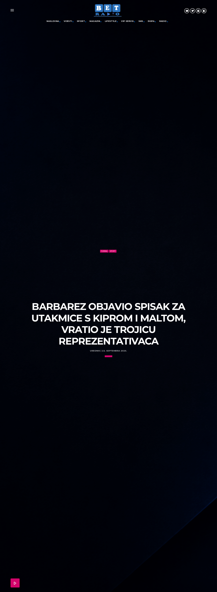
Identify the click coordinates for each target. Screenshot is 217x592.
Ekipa (151, 21)
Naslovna (53, 21)
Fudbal (104, 247)
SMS (140, 21)
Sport (81, 21)
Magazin (95, 21)
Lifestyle (111, 21)
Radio (163, 21)
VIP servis (127, 21)
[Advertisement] (108, 272)
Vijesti (68, 21)
